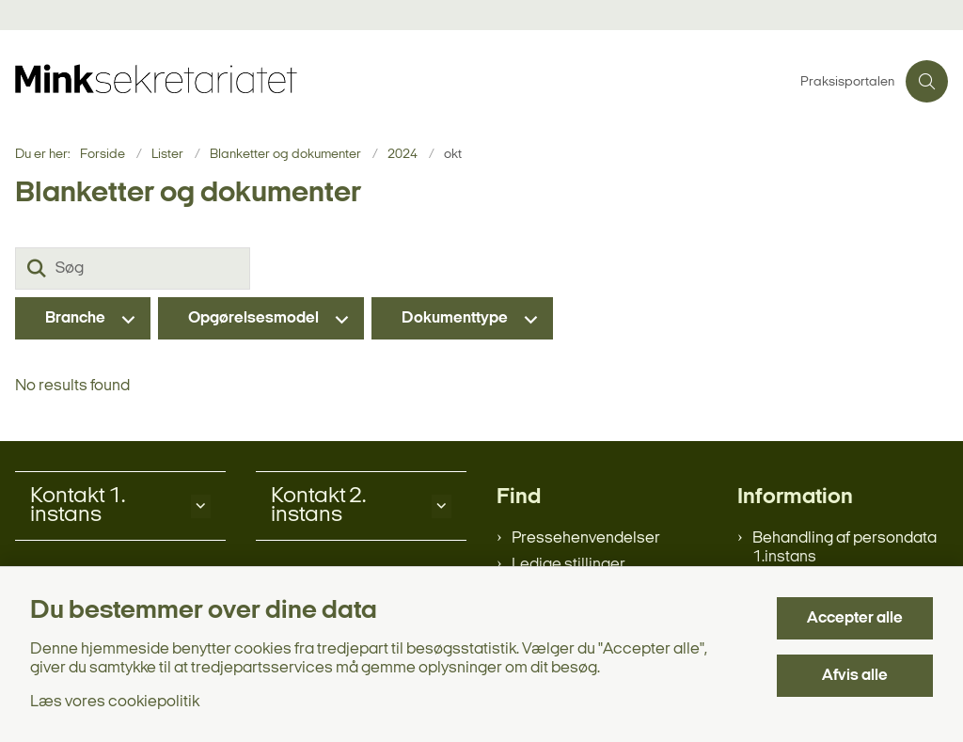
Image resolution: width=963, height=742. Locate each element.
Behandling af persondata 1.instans (844, 547)
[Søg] (132, 268)
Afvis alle (855, 676)
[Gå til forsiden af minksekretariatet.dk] (394, 81)
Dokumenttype (455, 318)
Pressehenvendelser (586, 538)
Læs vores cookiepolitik (114, 702)
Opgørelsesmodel (253, 318)
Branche (75, 318)
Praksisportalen (847, 82)
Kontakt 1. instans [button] (77, 506)
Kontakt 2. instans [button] (318, 506)
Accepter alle (855, 618)
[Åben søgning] (927, 81)
